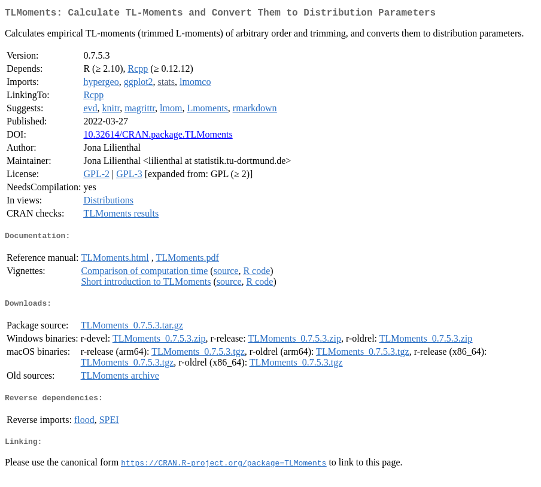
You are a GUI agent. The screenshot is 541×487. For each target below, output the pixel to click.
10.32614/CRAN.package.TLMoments (157, 137)
